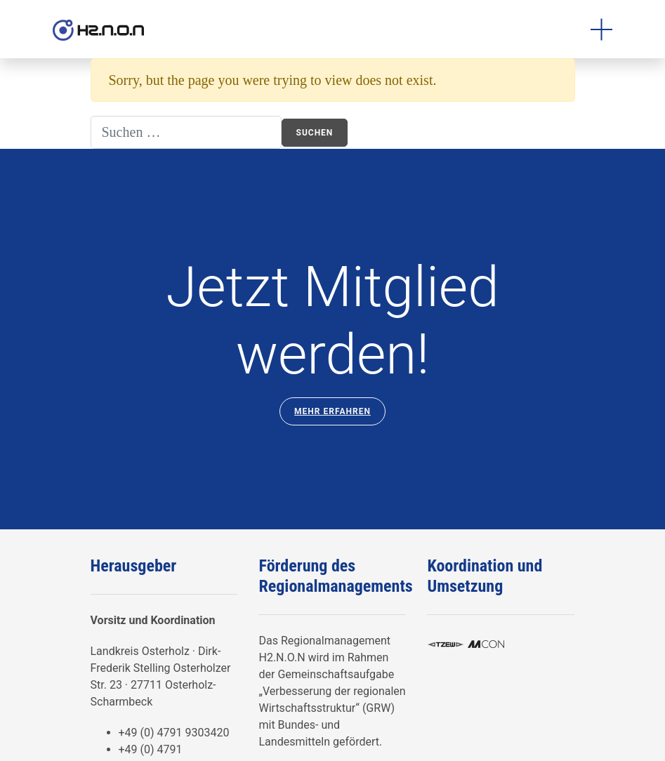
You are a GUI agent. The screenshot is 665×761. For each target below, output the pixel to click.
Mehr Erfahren (332, 411)
